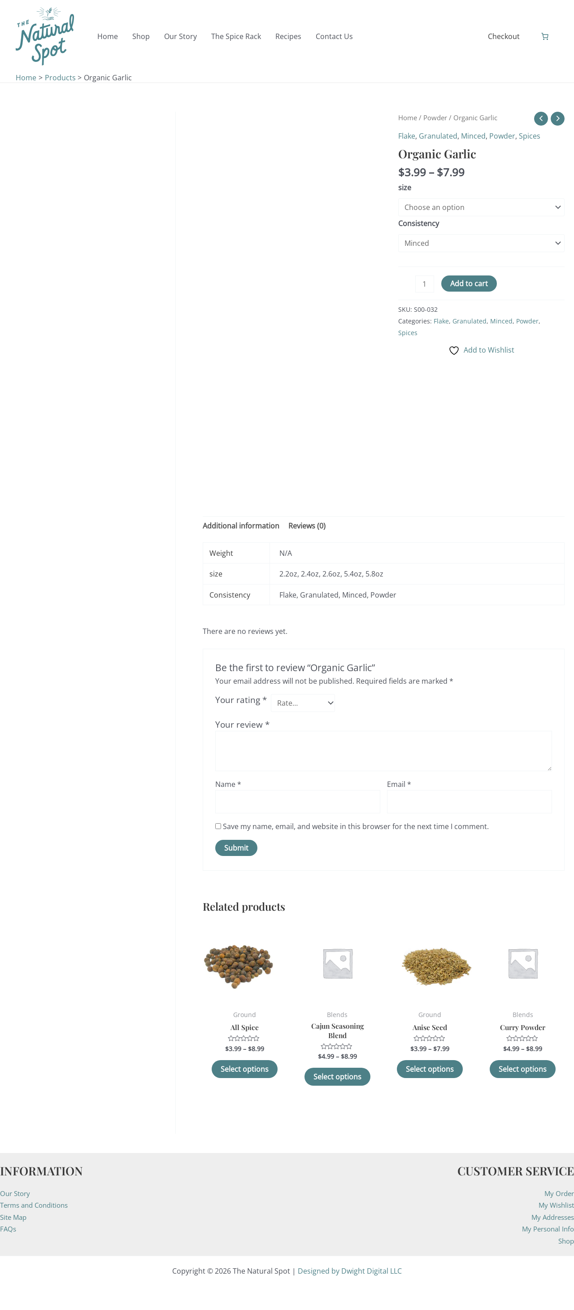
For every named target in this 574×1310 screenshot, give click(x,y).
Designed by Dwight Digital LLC (350, 1271)
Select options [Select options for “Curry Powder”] (523, 1069)
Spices (529, 136)
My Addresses (550, 1217)
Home (407, 117)
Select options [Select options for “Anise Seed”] (430, 1069)
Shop (565, 1241)
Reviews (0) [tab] (307, 526)
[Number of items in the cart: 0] (545, 36)
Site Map (14, 1217)
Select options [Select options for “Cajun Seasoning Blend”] (337, 1077)
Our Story (16, 1193)
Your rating (241, 700)
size (404, 187)
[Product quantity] (424, 284)
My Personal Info (545, 1229)
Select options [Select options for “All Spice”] (245, 1069)
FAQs (8, 1229)
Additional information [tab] (241, 526)
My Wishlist (555, 1205)
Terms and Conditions (37, 1205)
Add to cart (469, 283)
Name (228, 784)
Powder (435, 117)
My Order (558, 1193)
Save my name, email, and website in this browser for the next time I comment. (356, 826)
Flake (406, 136)
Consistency (418, 223)
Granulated (438, 136)
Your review (242, 724)
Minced (473, 136)
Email (399, 784)
